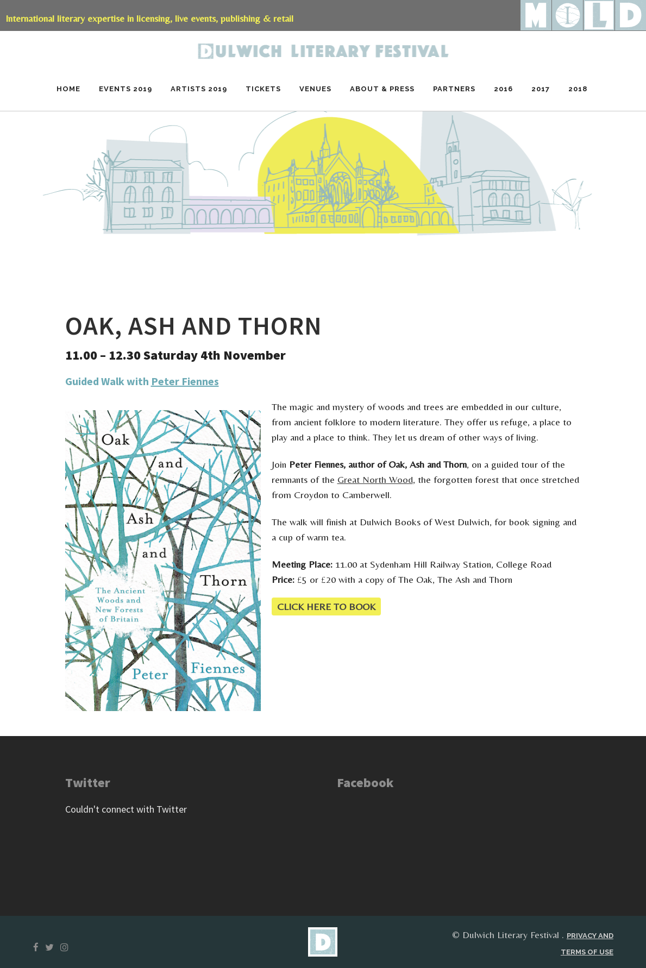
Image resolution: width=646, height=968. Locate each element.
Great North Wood (375, 479)
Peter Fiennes (185, 381)
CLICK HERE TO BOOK (326, 606)
